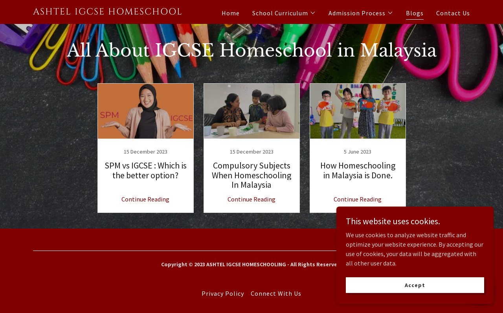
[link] (109, 12)
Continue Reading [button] (145, 199)
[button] (284, 13)
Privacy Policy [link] (223, 293)
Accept (415, 284)
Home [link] (231, 13)
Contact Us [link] (453, 13)
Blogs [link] (415, 13)
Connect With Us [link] (276, 293)
